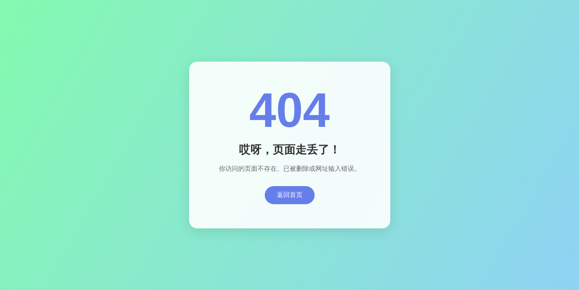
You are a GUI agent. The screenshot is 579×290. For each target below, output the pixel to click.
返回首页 (290, 194)
